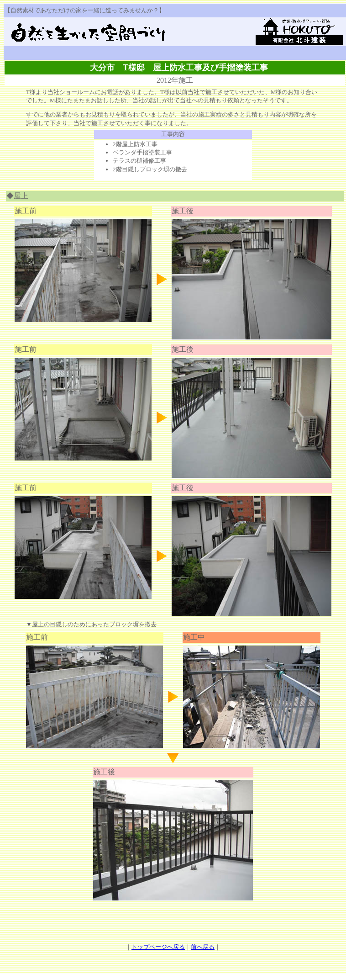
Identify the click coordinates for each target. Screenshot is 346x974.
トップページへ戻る (158, 946)
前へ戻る (203, 946)
